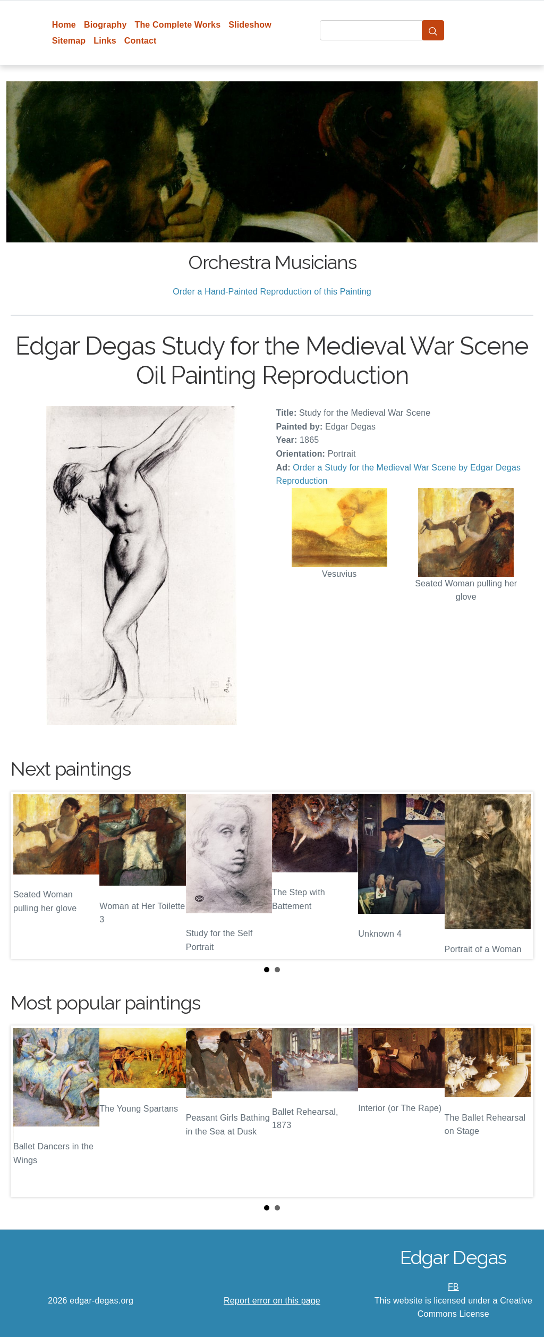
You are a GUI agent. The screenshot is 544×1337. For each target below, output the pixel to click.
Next (516, 875)
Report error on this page (272, 1300)
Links (105, 40)
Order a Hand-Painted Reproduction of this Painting (272, 291)
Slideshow (249, 24)
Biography (105, 24)
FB (453, 1286)
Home (64, 24)
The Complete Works (177, 24)
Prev (27, 875)
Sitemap (69, 40)
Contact (140, 40)
